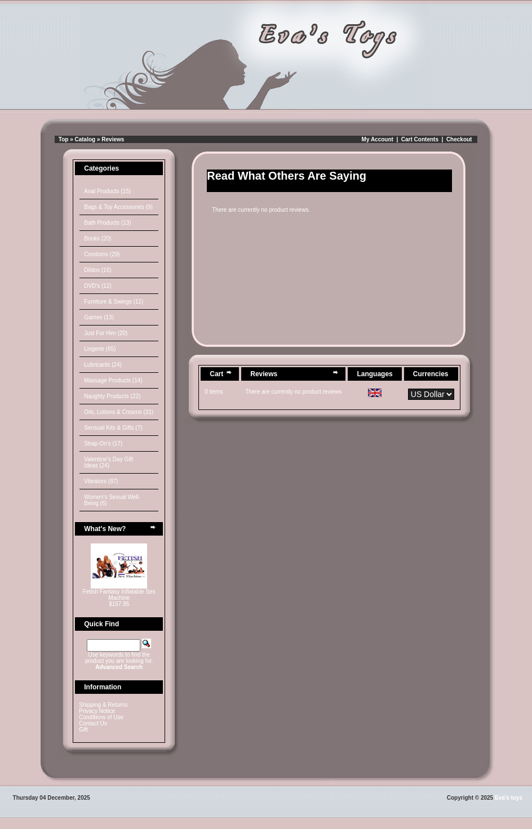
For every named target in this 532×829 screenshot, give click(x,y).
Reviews (112, 139)
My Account (377, 139)
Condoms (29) (101, 254)
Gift (83, 730)
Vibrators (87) (101, 481)
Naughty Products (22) (112, 396)
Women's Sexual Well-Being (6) (112, 500)
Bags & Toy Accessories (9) (118, 207)
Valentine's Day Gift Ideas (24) (108, 462)
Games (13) (99, 317)
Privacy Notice (97, 711)
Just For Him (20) (105, 333)
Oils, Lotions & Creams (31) (118, 412)
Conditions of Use (101, 717)
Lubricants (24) (103, 365)
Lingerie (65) (100, 349)
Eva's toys (508, 798)
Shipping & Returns (103, 705)
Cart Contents (419, 139)
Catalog (85, 139)
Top (64, 139)
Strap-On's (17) (103, 443)
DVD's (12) (98, 286)
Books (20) (97, 238)
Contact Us (93, 723)
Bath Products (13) (107, 223)
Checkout (459, 139)
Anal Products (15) (107, 191)
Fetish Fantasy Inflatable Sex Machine (119, 595)
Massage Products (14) (113, 380)
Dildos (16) (97, 270)
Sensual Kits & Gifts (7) (113, 428)
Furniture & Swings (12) (113, 301)
